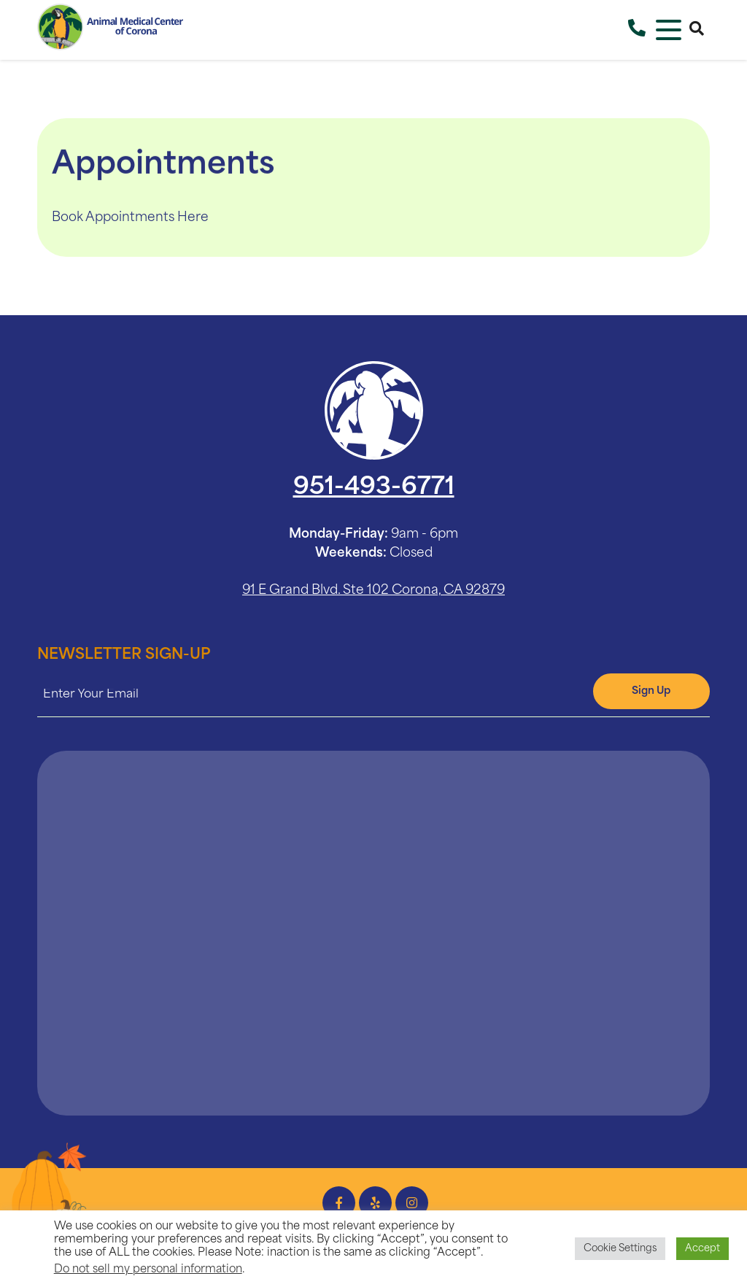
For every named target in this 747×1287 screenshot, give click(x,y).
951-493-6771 (373, 488)
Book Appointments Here (130, 218)
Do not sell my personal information (148, 1269)
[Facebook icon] (338, 1202)
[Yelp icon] (375, 1202)
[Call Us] (636, 30)
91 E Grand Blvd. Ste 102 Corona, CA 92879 (373, 590)
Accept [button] (702, 1248)
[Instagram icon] (411, 1202)
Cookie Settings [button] (620, 1248)
